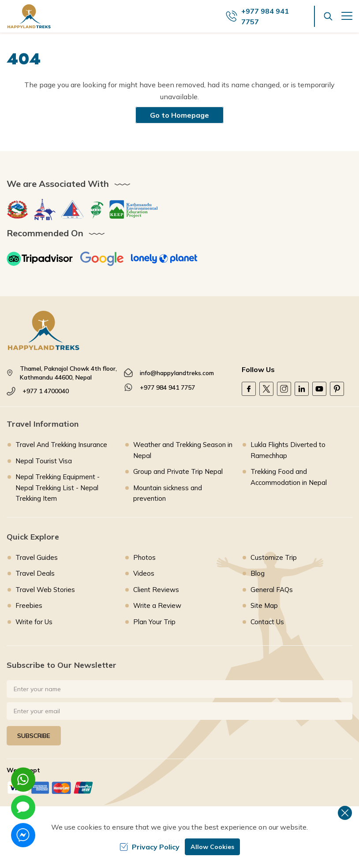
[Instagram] (284, 389)
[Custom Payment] (179, 787)
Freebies (28, 605)
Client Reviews (156, 589)
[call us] (270, 16)
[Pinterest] (337, 389)
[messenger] (23, 835)
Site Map (264, 605)
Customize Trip (274, 557)
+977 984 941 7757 (167, 387)
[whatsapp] (23, 779)
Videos (143, 573)
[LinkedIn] (302, 389)
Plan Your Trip (154, 622)
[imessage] (23, 807)
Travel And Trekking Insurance (61, 444)
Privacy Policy (150, 846)
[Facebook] (249, 389)
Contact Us (267, 622)
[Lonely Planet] (164, 259)
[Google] (102, 259)
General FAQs (272, 589)
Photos (144, 557)
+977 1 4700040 (45, 391)
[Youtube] (319, 389)
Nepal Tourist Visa (43, 461)
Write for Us (33, 622)
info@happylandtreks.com (177, 373)
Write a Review (157, 605)
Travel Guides (36, 557)
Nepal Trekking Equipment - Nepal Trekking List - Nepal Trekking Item (57, 488)
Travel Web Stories (45, 589)
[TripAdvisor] (40, 259)
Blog (258, 573)
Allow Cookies (212, 847)
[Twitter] (266, 389)
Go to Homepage (179, 115)
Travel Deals (35, 573)
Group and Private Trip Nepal (178, 471)
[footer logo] (179, 330)
